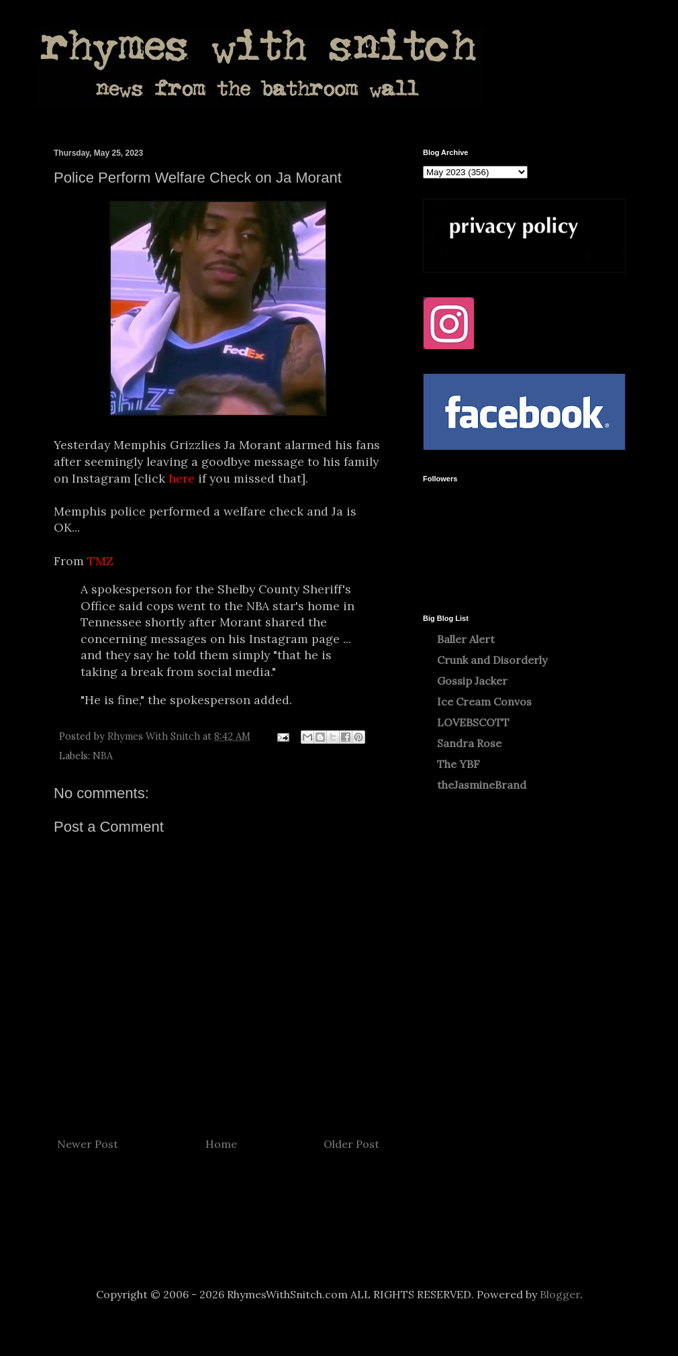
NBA (103, 756)
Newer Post (87, 1144)
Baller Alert (466, 639)
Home (221, 1144)
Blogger (560, 1294)
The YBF (458, 764)
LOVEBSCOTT (473, 722)
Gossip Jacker (472, 680)
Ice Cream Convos (484, 701)
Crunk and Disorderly (492, 660)
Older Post (351, 1144)
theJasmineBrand (481, 784)
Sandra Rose (469, 743)
